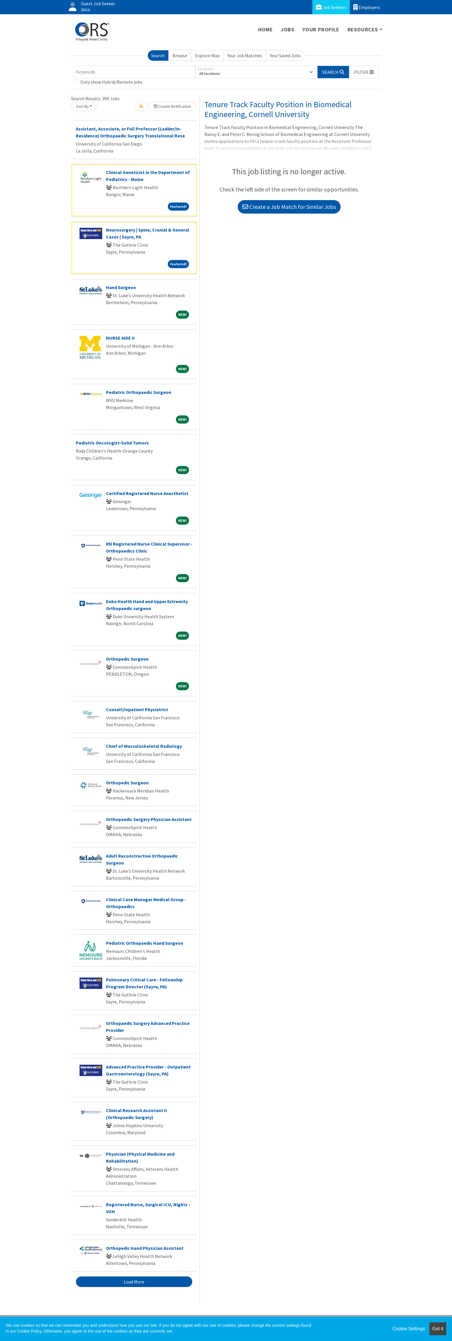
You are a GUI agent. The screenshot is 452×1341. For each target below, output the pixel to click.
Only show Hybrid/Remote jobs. (111, 82)
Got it (437, 1328)
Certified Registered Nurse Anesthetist (147, 493)
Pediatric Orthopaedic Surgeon (138, 392)
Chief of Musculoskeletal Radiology (144, 746)
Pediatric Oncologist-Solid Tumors (112, 443)
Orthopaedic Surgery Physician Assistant (149, 819)
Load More (134, 1282)
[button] (364, 72)
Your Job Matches (244, 55)
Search (158, 55)
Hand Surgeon (121, 287)
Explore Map (207, 55)
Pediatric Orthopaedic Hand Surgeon (144, 943)
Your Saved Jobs (285, 55)
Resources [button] (362, 29)
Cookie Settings (408, 1328)
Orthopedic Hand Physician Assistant (144, 1248)
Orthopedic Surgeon (127, 659)
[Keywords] (134, 72)
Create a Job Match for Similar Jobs (289, 206)
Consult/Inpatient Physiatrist (137, 709)
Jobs (287, 29)
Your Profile (320, 29)
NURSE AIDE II (120, 338)
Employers (366, 7)
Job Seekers (331, 7)
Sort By (82, 106)
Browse (179, 55)
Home (265, 29)
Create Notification (172, 106)
